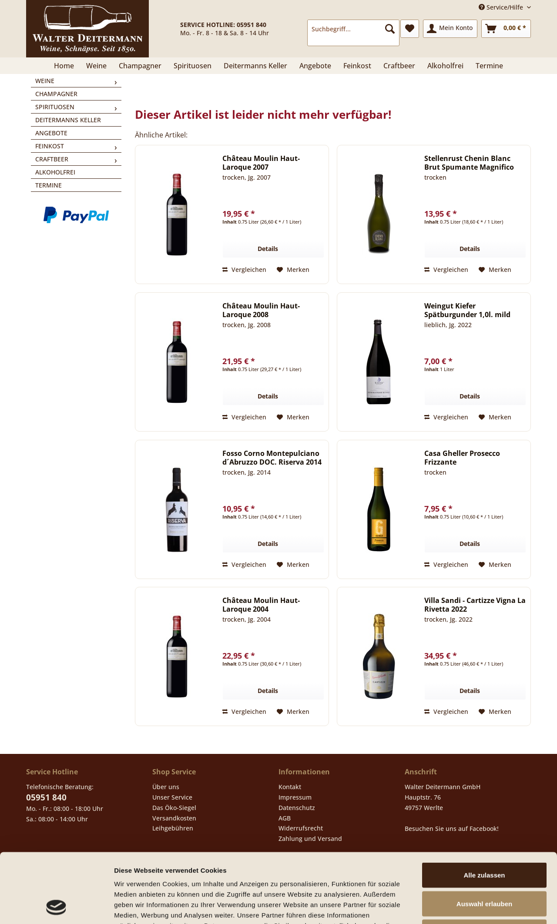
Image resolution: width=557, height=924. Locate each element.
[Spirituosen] (193, 65)
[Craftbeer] (399, 65)
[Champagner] (140, 65)
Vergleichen (244, 269)
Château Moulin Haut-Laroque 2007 (261, 162)
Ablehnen (484, 866)
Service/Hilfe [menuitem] (502, 7)
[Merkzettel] (410, 28)
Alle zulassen (484, 810)
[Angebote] (315, 65)
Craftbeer (51, 159)
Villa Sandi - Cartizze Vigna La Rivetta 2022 (475, 604)
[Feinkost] (357, 65)
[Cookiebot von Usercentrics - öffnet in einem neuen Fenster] (56, 907)
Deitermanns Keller (68, 120)
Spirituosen (54, 107)
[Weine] (96, 65)
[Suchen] (390, 28)
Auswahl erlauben (484, 838)
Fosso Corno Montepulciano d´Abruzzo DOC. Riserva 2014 (272, 457)
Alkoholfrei (55, 172)
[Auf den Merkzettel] (293, 269)
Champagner (56, 94)
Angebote (51, 133)
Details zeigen (463, 907)
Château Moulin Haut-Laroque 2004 (261, 604)
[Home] (64, 65)
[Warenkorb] (506, 28)
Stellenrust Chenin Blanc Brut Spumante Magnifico (469, 162)
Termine (48, 185)
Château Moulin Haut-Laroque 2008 (261, 310)
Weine (44, 81)
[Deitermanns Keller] (255, 65)
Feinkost (49, 146)
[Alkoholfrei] (445, 65)
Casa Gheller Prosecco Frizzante (462, 457)
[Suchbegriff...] (353, 28)
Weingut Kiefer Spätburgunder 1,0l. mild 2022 (467, 310)
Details (268, 248)
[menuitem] (353, 33)
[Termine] (489, 65)
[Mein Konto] (450, 28)
